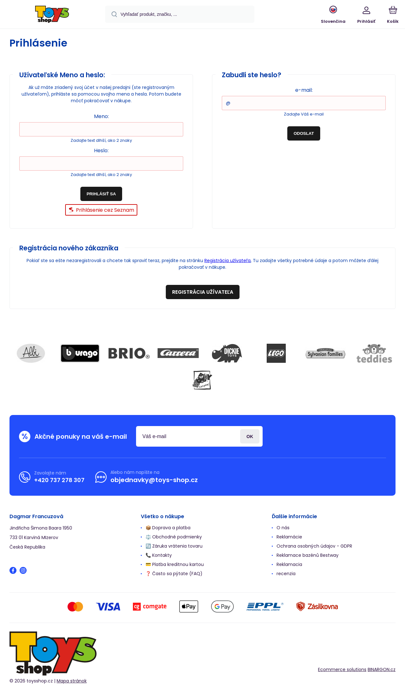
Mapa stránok (72, 681)
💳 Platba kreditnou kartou (175, 564)
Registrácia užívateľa (227, 260)
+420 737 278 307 (59, 480)
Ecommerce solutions (342, 669)
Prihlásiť (249, 436)
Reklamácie (289, 537)
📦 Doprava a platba (168, 528)
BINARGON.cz (382, 669)
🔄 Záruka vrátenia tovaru (174, 546)
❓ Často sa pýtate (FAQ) (174, 573)
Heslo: (101, 150)
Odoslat (304, 133)
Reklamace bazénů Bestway (308, 555)
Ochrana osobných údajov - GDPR (314, 546)
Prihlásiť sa (101, 194)
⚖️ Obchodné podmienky (174, 537)
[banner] (52, 15)
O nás (283, 528)
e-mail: (304, 90)
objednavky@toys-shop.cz (154, 479)
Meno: (101, 116)
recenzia (286, 573)
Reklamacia (289, 564)
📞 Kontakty (159, 555)
